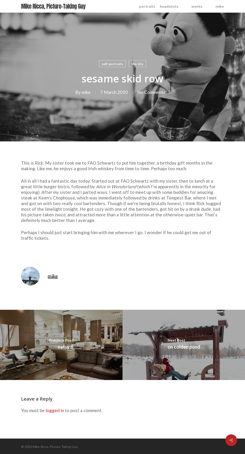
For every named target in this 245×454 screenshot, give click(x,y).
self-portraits (112, 64)
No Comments (151, 92)
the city (137, 64)
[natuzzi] (61, 345)
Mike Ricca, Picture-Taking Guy (53, 6)
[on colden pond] (183, 345)
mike (86, 92)
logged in (55, 410)
